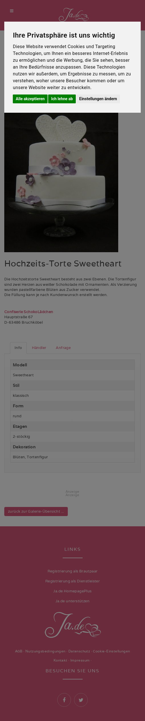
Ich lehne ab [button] (62, 98)
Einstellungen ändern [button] (98, 98)
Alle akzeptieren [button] (30, 98)
